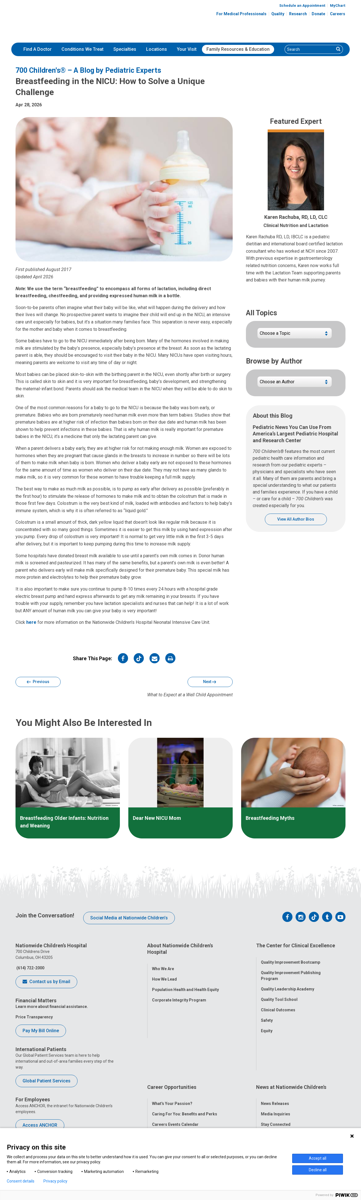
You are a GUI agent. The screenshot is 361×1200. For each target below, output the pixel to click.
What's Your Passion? (172, 1055)
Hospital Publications (281, 1086)
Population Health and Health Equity (185, 983)
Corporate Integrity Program (179, 994)
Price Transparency (34, 1017)
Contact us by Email (46, 982)
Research (298, 14)
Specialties (124, 49)
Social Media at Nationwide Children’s (129, 918)
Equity (266, 1024)
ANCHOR (160, 1107)
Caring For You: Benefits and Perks (184, 1066)
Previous (38, 682)
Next (209, 682)
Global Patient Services (47, 1081)
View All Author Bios (295, 519)
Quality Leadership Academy (287, 983)
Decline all (318, 1170)
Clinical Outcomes (278, 1003)
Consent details (20, 1181)
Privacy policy (55, 1181)
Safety (267, 1014)
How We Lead (164, 973)
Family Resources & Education (238, 49)
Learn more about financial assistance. (52, 1006)
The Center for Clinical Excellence (295, 945)
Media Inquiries (275, 1066)
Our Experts (272, 1097)
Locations (156, 49)
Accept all (317, 1158)
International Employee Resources (184, 1086)
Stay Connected (275, 1076)
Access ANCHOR (40, 1125)
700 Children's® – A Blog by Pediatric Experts (88, 70)
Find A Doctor (37, 49)
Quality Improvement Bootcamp (290, 956)
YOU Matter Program (171, 1097)
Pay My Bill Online (41, 1030)
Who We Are (163, 963)
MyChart (337, 5)
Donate (318, 14)
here (31, 622)
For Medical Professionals (241, 14)
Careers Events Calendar (175, 1076)
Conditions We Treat (82, 49)
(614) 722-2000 (30, 968)
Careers (337, 14)
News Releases (275, 1055)
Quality (277, 14)
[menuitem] (37, 49)
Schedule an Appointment (302, 5)
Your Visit (187, 49)
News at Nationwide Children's (291, 1044)
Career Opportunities (171, 1044)
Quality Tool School (279, 993)
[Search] (309, 49)
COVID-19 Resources (171, 1118)
